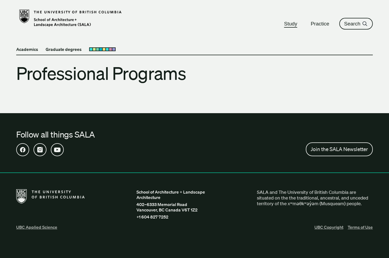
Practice (322, 24)
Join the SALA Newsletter (339, 149)
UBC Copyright (328, 227)
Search (356, 24)
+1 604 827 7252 (152, 217)
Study (293, 24)
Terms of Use (360, 227)
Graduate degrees (64, 49)
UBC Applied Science (36, 227)
